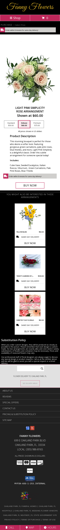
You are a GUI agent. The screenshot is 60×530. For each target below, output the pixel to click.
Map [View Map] (30, 527)
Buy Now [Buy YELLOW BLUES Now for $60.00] (30, 243)
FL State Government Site (44, 515)
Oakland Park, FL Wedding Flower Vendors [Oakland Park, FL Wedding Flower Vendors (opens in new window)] (36, 511)
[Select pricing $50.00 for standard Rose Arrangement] (11, 124)
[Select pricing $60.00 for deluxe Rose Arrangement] (24, 124)
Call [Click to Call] (10, 527)
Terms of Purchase (30, 519)
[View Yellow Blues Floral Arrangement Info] (30, 217)
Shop (15, 18)
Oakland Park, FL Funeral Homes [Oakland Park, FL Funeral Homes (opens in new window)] (20, 506)
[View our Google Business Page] (28, 429)
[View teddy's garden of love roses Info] (30, 261)
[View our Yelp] (32, 429)
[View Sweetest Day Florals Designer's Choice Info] (30, 306)
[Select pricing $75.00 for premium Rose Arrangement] (37, 124)
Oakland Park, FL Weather (16, 515)
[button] (30, 478)
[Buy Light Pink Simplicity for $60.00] (30, 185)
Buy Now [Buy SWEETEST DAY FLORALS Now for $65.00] (30, 331)
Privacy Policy (11, 519)
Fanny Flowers (30, 7)
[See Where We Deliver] (30, 383)
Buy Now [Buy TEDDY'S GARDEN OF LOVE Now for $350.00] (30, 287)
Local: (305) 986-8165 (30, 449)
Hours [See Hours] (50, 527)
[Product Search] (30, 368)
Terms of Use (49, 519)
